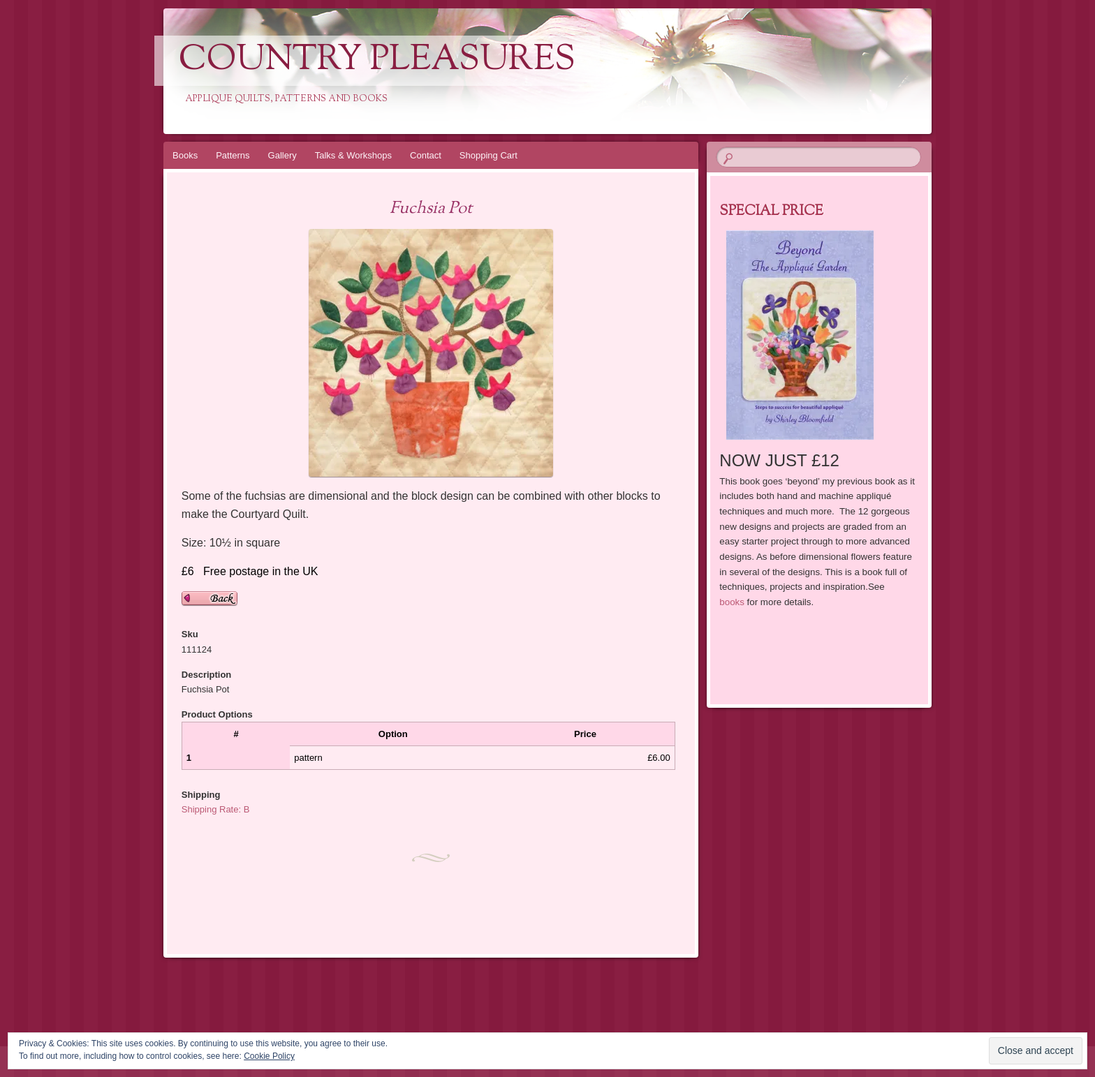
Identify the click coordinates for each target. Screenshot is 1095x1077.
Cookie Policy (269, 1056)
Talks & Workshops (353, 155)
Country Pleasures (377, 61)
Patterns (232, 155)
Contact (425, 155)
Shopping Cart (488, 155)
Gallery (282, 155)
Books (185, 155)
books (731, 602)
